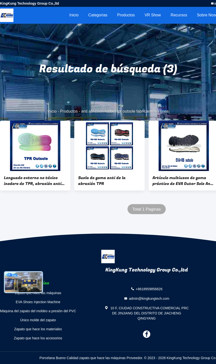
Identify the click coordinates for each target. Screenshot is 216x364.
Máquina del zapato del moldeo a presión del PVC (38, 311)
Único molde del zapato (38, 320)
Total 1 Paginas (146, 209)
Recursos (179, 15)
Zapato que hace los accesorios (38, 338)
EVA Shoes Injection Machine (38, 302)
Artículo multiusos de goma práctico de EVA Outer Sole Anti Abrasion (183, 181)
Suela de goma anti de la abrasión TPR (102, 181)
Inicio (73, 15)
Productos (126, 15)
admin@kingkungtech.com (149, 298)
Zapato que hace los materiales (38, 329)
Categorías (97, 15)
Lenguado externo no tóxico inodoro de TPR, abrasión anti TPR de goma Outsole (33, 181)
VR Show (153, 15)
